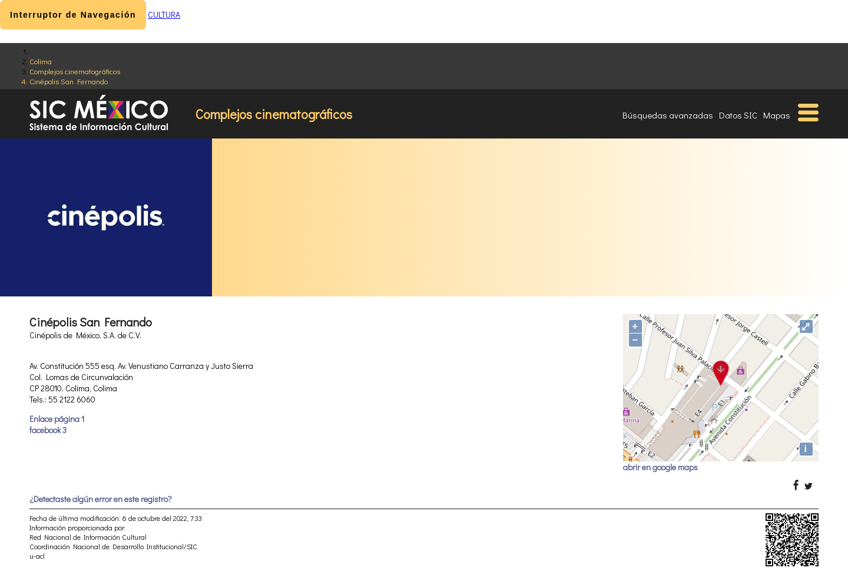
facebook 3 (48, 429)
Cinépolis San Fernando (68, 81)
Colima (40, 61)
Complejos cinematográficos (74, 71)
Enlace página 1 (56, 418)
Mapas (776, 115)
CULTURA (164, 14)
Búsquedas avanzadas (667, 115)
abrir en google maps (660, 467)
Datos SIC (738, 115)
